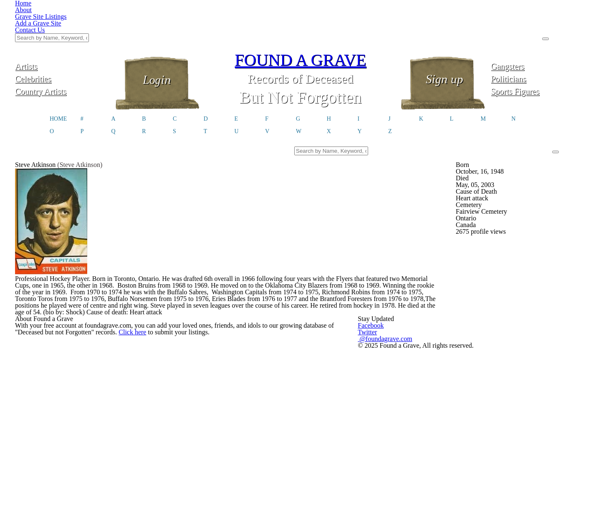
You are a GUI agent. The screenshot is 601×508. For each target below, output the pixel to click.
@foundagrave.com (429, 379)
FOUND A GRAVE (300, 18)
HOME (58, 77)
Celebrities (62, 36)
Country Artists (62, 49)
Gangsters (538, 24)
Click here (138, 383)
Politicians (538, 36)
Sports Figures (538, 49)
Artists (62, 24)
